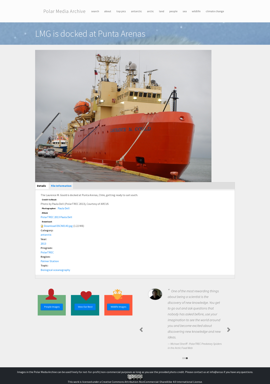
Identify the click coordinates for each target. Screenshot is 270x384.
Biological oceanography (55, 270)
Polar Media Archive (64, 11)
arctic (150, 11)
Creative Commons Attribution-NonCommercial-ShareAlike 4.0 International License (151, 381)
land (161, 11)
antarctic (136, 11)
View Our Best (85, 306)
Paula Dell (64, 208)
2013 (43, 243)
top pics (121, 11)
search (95, 11)
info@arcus (216, 372)
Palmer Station (50, 261)
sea (185, 11)
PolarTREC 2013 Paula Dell (56, 217)
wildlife (196, 11)
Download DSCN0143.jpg (58, 226)
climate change (215, 11)
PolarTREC (47, 252)
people (173, 11)
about (107, 11)
